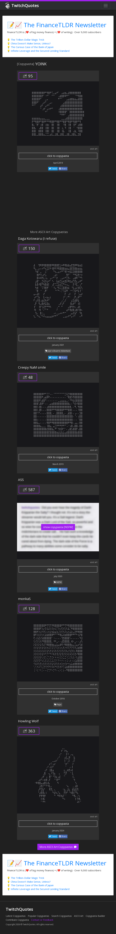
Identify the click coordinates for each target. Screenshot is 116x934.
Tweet (53, 168)
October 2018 (58, 698)
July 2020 (58, 576)
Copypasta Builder (95, 915)
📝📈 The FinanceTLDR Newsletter (56, 25)
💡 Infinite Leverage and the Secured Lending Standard (38, 50)
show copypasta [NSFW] (58, 527)
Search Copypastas (61, 915)
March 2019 (58, 464)
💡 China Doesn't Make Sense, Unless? (29, 43)
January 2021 (58, 345)
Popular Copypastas (38, 915)
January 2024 (58, 830)
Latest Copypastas (16, 915)
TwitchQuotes (22, 5)
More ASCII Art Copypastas (58, 847)
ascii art (93, 148)
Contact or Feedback (42, 919)
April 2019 (58, 162)
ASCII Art (78, 915)
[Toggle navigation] (105, 5)
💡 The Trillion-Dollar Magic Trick (25, 39)
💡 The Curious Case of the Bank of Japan (30, 47)
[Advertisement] (58, 203)
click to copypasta (58, 156)
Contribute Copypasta (17, 919)
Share (63, 168)
